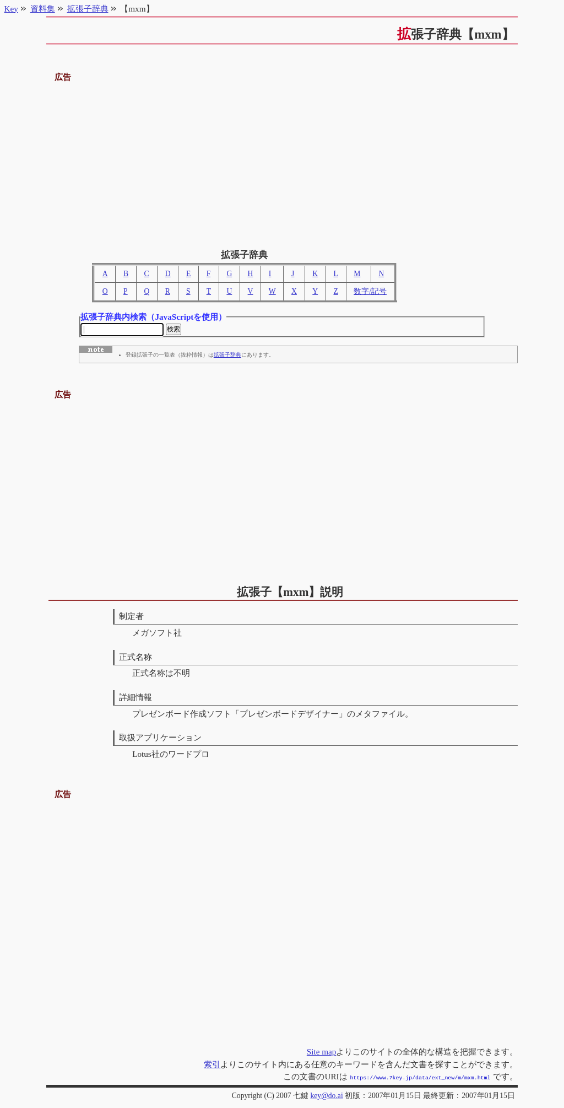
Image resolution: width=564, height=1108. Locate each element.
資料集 (42, 8)
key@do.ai (326, 1095)
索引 (212, 1065)
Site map (322, 1052)
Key (11, 8)
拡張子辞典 (227, 357)
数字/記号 (370, 291)
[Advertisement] (282, 161)
